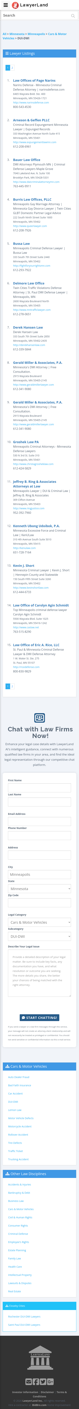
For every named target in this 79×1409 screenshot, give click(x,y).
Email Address (16, 814)
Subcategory (15, 928)
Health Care (15, 1266)
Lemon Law (14, 1110)
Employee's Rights (18, 1242)
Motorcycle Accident (19, 1126)
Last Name (14, 794)
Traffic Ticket (15, 1151)
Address (13, 847)
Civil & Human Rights (20, 1217)
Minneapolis (36, 34)
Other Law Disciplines (28, 1173)
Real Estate (14, 1291)
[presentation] (40, 1005)
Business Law (16, 1201)
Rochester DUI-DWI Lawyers (24, 1316)
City (10, 867)
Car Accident (15, 1093)
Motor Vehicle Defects (21, 1118)
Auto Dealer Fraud (18, 1077)
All (4, 34)
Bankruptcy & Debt (19, 1192)
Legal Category (17, 914)
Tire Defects (15, 1143)
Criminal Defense (18, 1233)
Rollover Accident (18, 1134)
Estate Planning (17, 1250)
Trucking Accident (18, 1159)
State (11, 881)
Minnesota (16, 34)
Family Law (14, 1258)
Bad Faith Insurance (19, 1085)
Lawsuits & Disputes (19, 1283)
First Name (15, 780)
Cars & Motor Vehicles (28, 1066)
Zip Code (13, 895)
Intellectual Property (20, 1275)
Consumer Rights (18, 1225)
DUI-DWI (13, 1101)
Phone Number (17, 828)
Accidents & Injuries (19, 1184)
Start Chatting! (39, 1018)
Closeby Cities (17, 1306)
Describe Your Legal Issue (23, 946)
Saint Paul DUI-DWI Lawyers (24, 1324)
